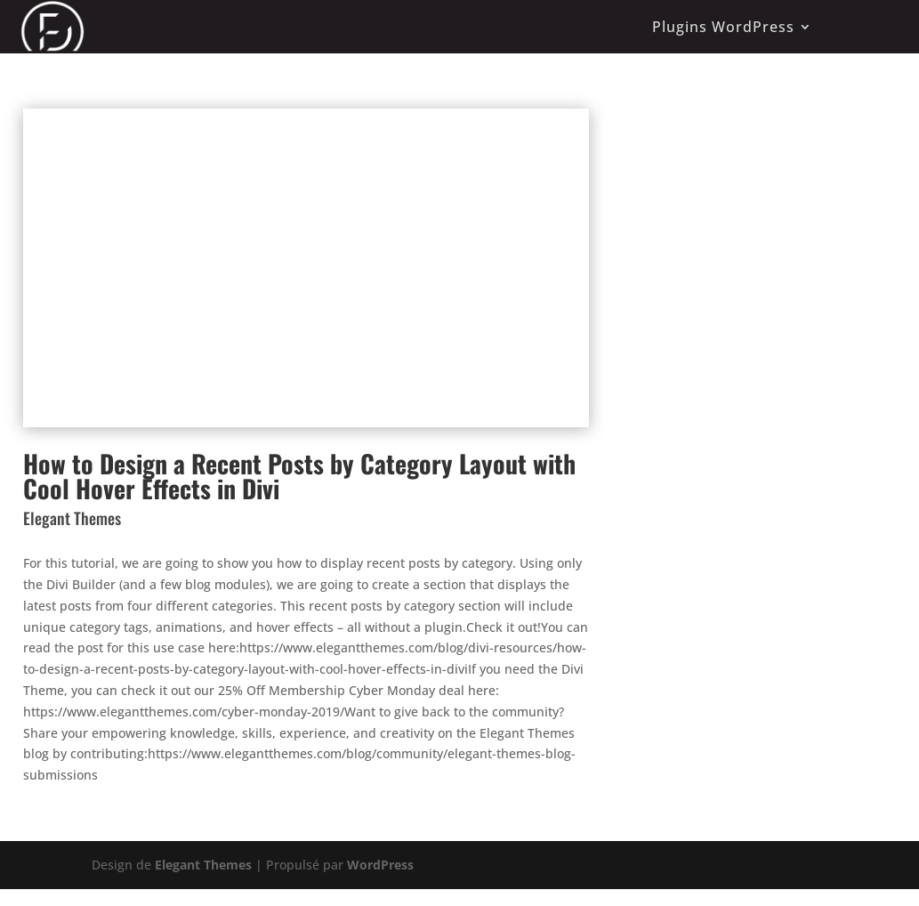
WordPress (380, 864)
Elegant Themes (203, 864)
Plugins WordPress (723, 26)
